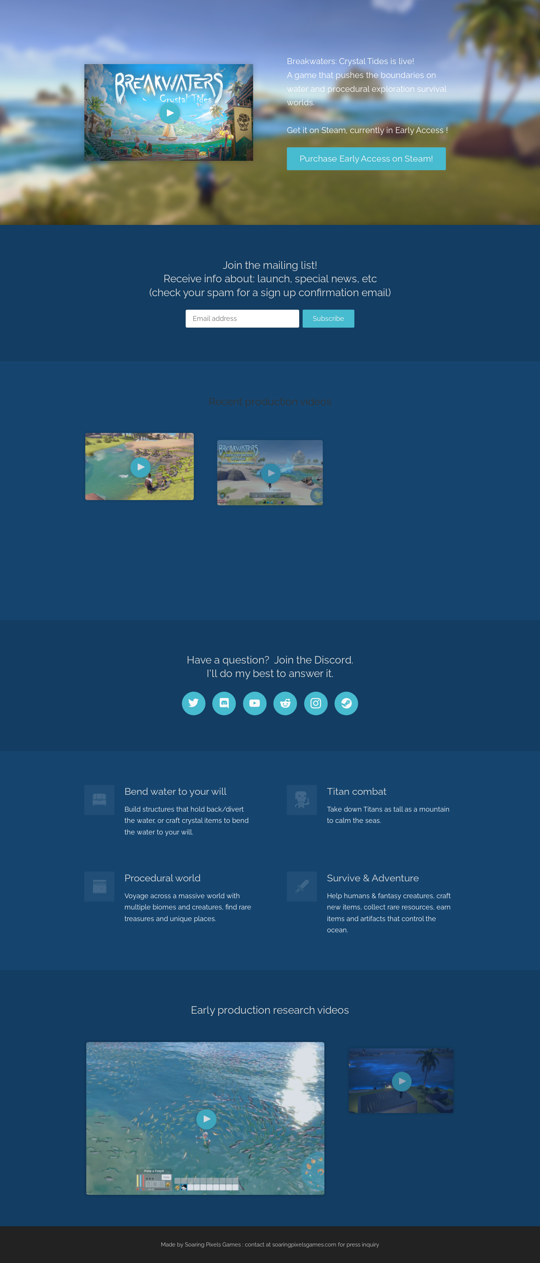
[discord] (224, 703)
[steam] (346, 703)
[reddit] (285, 703)
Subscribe (328, 318)
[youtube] (255, 703)
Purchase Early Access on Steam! (366, 158)
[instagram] (316, 703)
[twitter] (194, 703)
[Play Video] (169, 113)
